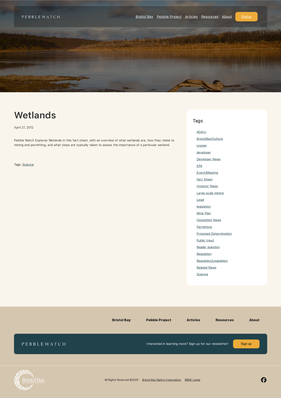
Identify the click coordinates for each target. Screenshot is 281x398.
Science (28, 164)
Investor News (207, 186)
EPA (199, 166)
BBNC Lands (192, 379)
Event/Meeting (207, 173)
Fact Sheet (205, 179)
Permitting (204, 227)
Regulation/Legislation (212, 261)
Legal (200, 200)
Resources (209, 17)
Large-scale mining (210, 193)
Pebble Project (169, 17)
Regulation (204, 254)
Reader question (208, 247)
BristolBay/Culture (210, 139)
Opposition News (209, 220)
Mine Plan (204, 213)
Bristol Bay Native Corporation (161, 379)
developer (204, 152)
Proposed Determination (214, 234)
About (227, 17)
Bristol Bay (144, 17)
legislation (204, 206)
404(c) (201, 132)
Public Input (205, 240)
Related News (206, 267)
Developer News (209, 159)
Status (246, 17)
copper (202, 145)
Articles (191, 17)
